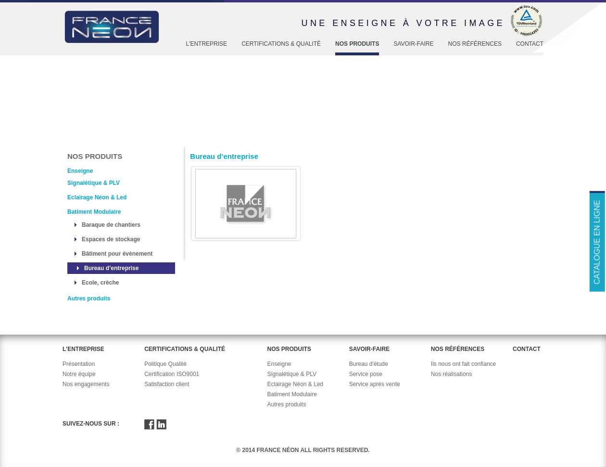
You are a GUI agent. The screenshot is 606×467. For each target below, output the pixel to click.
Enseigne (147, 136)
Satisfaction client (166, 384)
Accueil (77, 136)
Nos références (475, 43)
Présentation (79, 364)
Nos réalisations (451, 374)
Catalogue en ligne (597, 242)
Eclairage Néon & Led (96, 197)
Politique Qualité (165, 364)
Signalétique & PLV (93, 183)
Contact (529, 43)
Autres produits (88, 298)
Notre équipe (79, 374)
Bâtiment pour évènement (117, 253)
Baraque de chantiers (111, 224)
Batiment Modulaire (94, 211)
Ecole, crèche (100, 282)
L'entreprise (206, 43)
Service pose (365, 374)
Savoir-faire (413, 43)
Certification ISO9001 (171, 374)
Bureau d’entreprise (111, 268)
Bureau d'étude (368, 364)
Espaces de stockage (111, 239)
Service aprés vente (374, 384)
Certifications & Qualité (281, 43)
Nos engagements (86, 384)
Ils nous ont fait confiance (463, 364)
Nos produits (357, 43)
